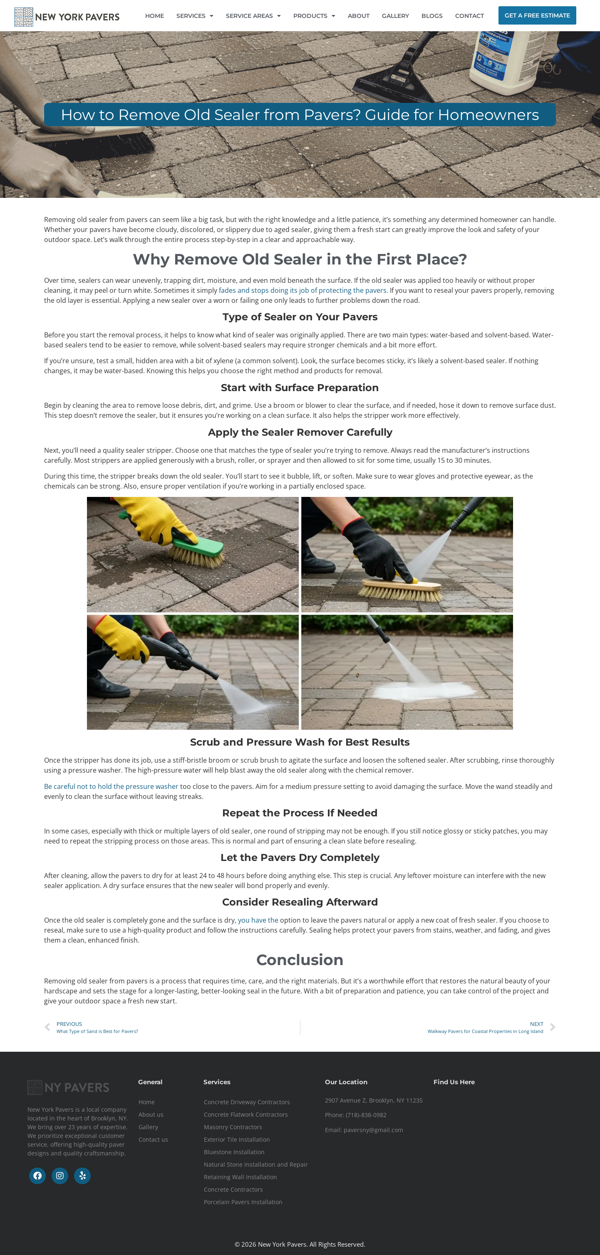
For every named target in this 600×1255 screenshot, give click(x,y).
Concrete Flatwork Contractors (245, 1114)
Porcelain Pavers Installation (242, 1202)
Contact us (153, 1139)
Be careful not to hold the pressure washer (111, 786)
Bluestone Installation (233, 1152)
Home (146, 1102)
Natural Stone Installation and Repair (255, 1164)
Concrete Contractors (233, 1189)
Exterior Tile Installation (236, 1139)
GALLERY (395, 16)
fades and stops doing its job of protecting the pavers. (304, 290)
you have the (259, 920)
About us (150, 1114)
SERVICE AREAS (253, 16)
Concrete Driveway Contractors (246, 1102)
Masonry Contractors (232, 1127)
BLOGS (432, 16)
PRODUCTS (314, 16)
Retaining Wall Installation (240, 1177)
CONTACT (469, 16)
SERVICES (194, 16)
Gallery (148, 1127)
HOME (154, 16)
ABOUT (358, 16)
